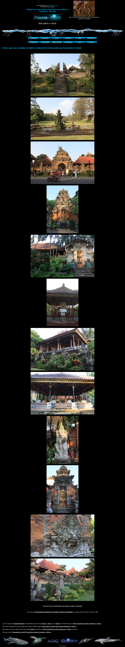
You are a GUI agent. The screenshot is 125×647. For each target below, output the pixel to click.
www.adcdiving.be (42, 5)
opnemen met (50, 629)
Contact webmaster (62, 645)
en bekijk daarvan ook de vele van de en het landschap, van (57, 623)
